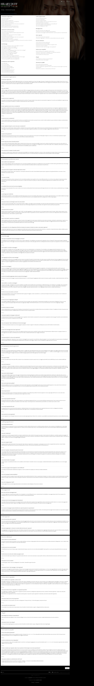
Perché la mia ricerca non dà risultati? (42, 43)
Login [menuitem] (68, 1)
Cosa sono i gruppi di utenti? (41, 20)
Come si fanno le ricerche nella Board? (43, 42)
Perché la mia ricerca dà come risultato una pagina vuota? (46, 44)
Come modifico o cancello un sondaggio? (8, 51)
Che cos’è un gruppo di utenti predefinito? (43, 24)
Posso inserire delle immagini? (7, 66)
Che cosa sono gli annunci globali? (7, 67)
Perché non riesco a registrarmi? (7, 20)
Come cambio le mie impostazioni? (7, 31)
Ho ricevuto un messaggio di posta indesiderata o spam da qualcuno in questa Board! (51, 32)
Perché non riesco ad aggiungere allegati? (9, 53)
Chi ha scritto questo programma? (42, 64)
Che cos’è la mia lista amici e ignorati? (42, 36)
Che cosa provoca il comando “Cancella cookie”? (10, 27)
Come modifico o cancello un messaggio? (8, 46)
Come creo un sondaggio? (6, 49)
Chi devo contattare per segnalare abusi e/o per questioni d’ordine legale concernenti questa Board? (51, 67)
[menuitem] (55, 672)
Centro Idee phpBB (50, 642)
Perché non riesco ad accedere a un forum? (9, 52)
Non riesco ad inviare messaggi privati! (43, 30)
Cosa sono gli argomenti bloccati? (7, 71)
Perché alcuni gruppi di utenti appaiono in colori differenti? (46, 23)
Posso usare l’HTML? (5, 64)
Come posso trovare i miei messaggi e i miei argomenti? (46, 46)
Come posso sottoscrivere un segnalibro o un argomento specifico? (48, 52)
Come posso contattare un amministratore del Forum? (45, 68)
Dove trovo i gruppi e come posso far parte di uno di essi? (46, 21)
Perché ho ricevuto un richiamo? (7, 54)
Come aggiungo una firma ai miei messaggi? (9, 47)
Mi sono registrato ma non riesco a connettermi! (10, 21)
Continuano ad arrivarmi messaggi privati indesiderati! (46, 31)
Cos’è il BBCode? (4, 63)
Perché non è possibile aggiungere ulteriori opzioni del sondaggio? (13, 50)
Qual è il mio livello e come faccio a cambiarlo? (9, 39)
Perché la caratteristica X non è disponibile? (44, 65)
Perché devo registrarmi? (6, 18)
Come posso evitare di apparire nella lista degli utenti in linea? (12, 32)
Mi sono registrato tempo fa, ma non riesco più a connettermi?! (12, 23)
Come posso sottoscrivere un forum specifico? (44, 53)
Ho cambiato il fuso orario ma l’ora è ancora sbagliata (11, 34)
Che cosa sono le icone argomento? (7, 72)
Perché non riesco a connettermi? (7, 22)
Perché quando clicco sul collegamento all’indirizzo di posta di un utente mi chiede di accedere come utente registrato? (16, 41)
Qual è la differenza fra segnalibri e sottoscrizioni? (45, 51)
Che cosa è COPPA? (5, 19)
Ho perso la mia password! (6, 24)
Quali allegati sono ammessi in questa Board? (44, 58)
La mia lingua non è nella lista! (6, 35)
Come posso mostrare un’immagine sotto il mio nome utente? (12, 37)
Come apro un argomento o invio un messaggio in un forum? (12, 45)
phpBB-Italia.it (39, 680)
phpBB (30, 677)
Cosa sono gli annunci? (5, 68)
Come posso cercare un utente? (41, 45)
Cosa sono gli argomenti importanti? (8, 69)
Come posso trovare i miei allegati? (42, 59)
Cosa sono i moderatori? (40, 19)
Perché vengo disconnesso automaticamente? (9, 26)
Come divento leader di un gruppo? (42, 22)
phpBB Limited (30, 634)
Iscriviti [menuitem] (63, 1)
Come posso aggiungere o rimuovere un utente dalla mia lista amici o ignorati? (50, 38)
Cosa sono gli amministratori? (41, 18)
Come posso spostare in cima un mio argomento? (10, 58)
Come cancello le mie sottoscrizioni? (42, 54)
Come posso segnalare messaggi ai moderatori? (10, 55)
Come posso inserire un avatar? (7, 38)
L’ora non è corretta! (5, 33)
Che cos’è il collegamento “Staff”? (42, 26)
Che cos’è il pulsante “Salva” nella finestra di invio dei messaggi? (13, 56)
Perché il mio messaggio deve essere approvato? (10, 57)
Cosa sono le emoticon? (5, 65)
